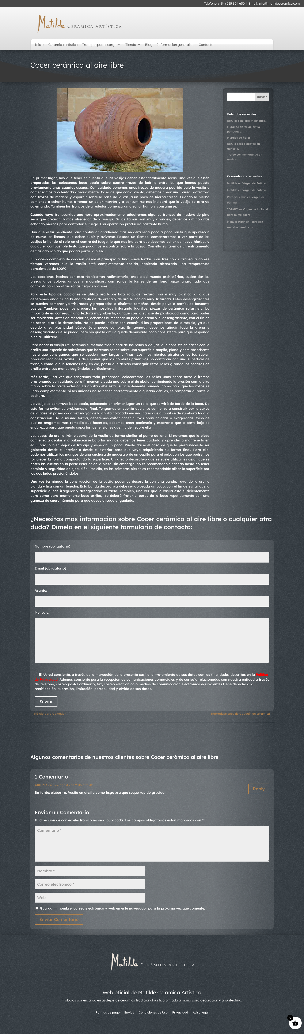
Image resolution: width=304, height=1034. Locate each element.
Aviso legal (201, 1012)
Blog (148, 45)
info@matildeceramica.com (279, 3)
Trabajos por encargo (99, 45)
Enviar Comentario (59, 919)
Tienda (130, 45)
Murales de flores (238, 137)
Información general (173, 45)
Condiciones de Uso (153, 1012)
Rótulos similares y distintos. (246, 120)
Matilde (232, 183)
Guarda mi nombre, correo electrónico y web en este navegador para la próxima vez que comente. (122, 908)
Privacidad (180, 1012)
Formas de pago (108, 1012)
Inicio (39, 45)
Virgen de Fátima (254, 183)
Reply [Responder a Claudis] (259, 788)
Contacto (206, 45)
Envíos (129, 1012)
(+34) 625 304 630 (231, 3)
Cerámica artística (63, 45)
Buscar (262, 97)
